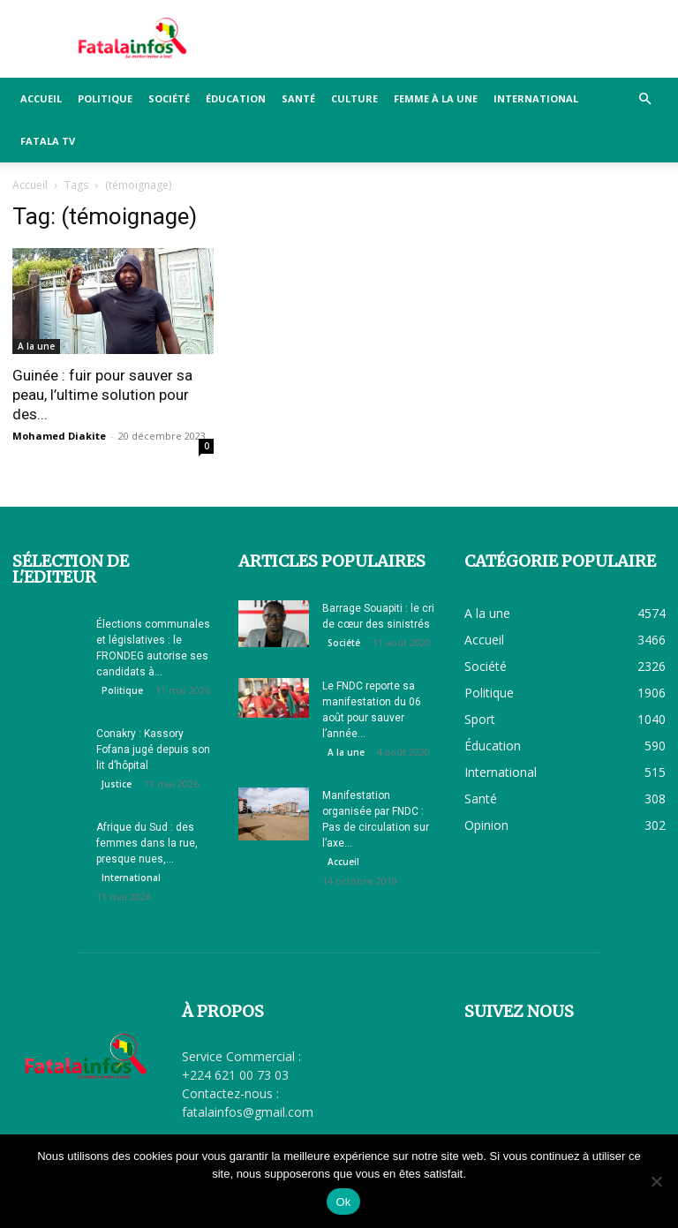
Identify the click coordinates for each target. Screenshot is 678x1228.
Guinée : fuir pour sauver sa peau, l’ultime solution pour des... (102, 394)
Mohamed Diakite (59, 435)
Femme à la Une (436, 98)
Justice (117, 784)
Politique (105, 98)
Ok (342, 1202)
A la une (36, 346)
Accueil (41, 98)
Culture (354, 98)
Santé (298, 98)
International (535, 98)
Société (169, 98)
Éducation (236, 98)
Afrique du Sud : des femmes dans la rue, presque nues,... (147, 843)
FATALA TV (47, 140)
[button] (644, 99)
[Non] (656, 1181)
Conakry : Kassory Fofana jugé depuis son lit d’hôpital (153, 749)
